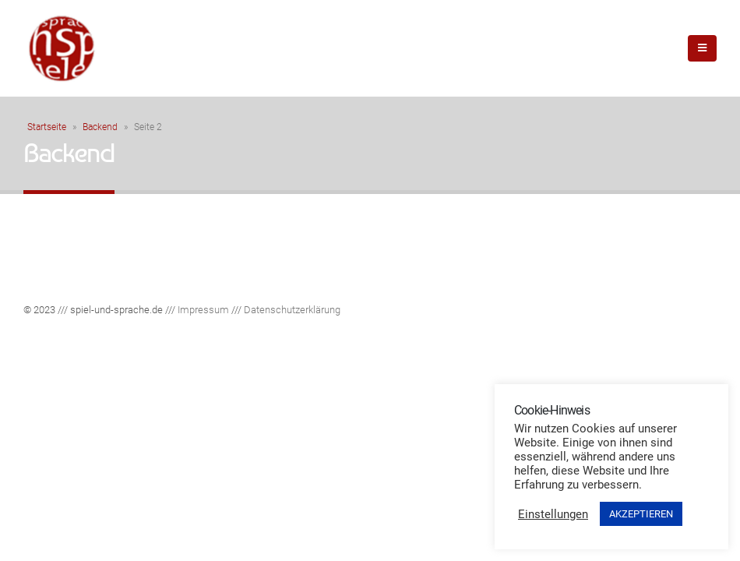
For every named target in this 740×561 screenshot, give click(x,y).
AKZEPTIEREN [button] (641, 514)
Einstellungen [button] (553, 514)
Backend (100, 127)
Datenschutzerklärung (292, 310)
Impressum (203, 310)
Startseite (46, 127)
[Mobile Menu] (702, 48)
